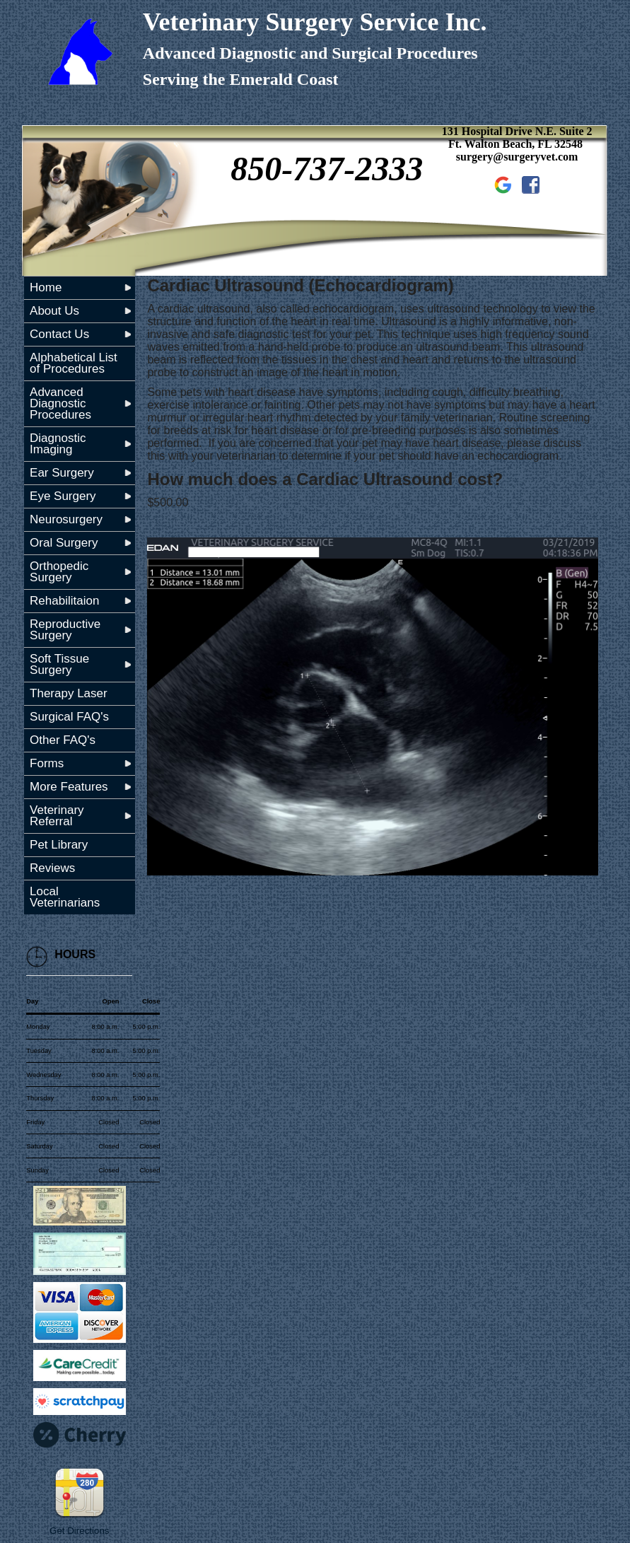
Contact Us (59, 334)
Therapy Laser (68, 693)
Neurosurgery (66, 519)
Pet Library (59, 844)
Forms (47, 763)
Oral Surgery (64, 542)
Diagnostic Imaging (58, 443)
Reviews (52, 868)
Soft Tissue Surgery (59, 664)
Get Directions (79, 1530)
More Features (69, 786)
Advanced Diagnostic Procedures (60, 403)
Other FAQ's (62, 740)
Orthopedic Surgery (59, 571)
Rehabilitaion (64, 600)
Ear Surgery (62, 472)
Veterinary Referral (57, 815)
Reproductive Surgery (65, 629)
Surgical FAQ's (69, 716)
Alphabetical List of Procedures (73, 363)
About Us (54, 311)
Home (46, 287)
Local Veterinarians (65, 897)
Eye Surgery (63, 496)
